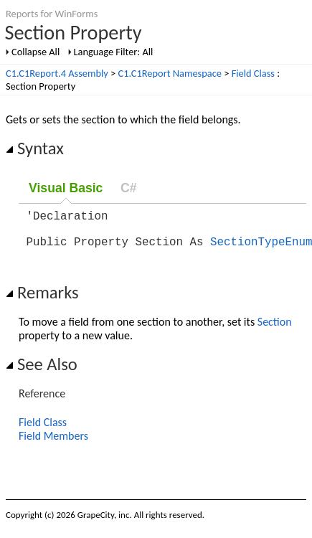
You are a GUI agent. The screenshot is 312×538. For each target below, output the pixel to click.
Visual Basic (66, 188)
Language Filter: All (113, 51)
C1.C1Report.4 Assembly (57, 73)
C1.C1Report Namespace (170, 73)
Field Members (53, 444)
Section (274, 330)
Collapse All (35, 51)
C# (128, 188)
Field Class (253, 73)
